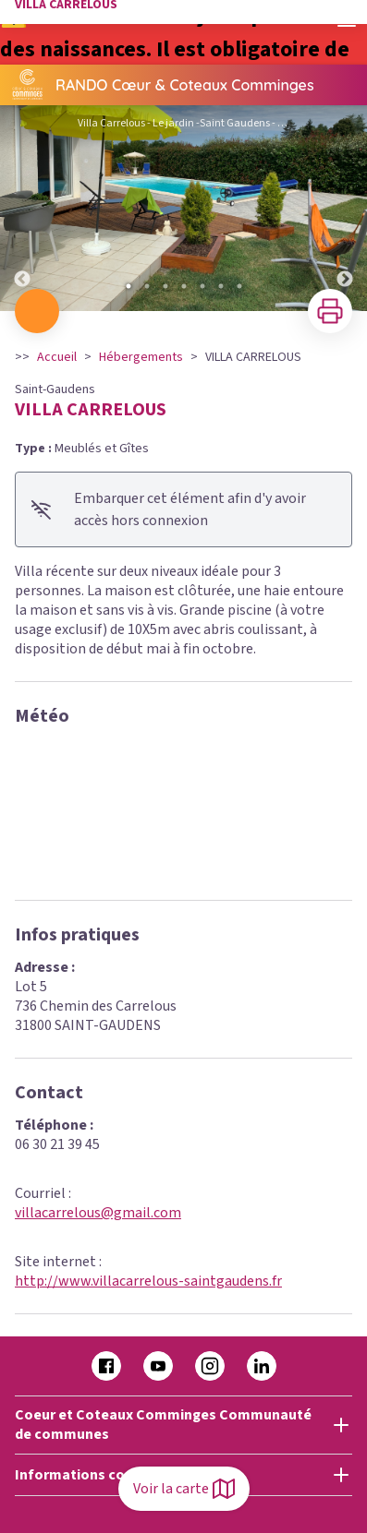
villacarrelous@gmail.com (98, 1213)
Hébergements (141, 357)
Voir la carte (184, 1489)
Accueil (57, 357)
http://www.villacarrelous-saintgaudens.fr (148, 1281)
